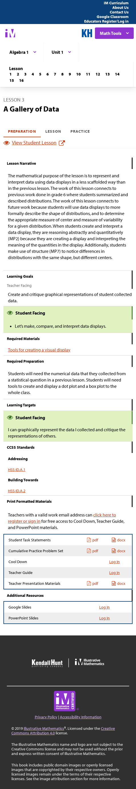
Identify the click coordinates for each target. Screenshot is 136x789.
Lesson (53, 131)
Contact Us (119, 12)
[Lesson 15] (12, 80)
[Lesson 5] (40, 74)
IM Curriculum (116, 3)
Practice (80, 131)
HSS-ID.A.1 (16, 469)
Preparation (22, 131)
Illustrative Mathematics (44, 728)
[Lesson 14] (117, 74)
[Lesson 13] (107, 74)
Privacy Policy (46, 717)
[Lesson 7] (55, 74)
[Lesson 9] (70, 74)
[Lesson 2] (18, 74)
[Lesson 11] (88, 74)
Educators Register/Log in (106, 21)
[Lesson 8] (62, 74)
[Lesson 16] (21, 80)
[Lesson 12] (98, 74)
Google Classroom (113, 16)
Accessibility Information (81, 717)
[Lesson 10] (78, 74)
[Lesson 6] (47, 74)
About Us (120, 7)
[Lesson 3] (25, 74)
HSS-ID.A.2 (16, 490)
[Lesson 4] (32, 74)
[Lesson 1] (10, 74)
